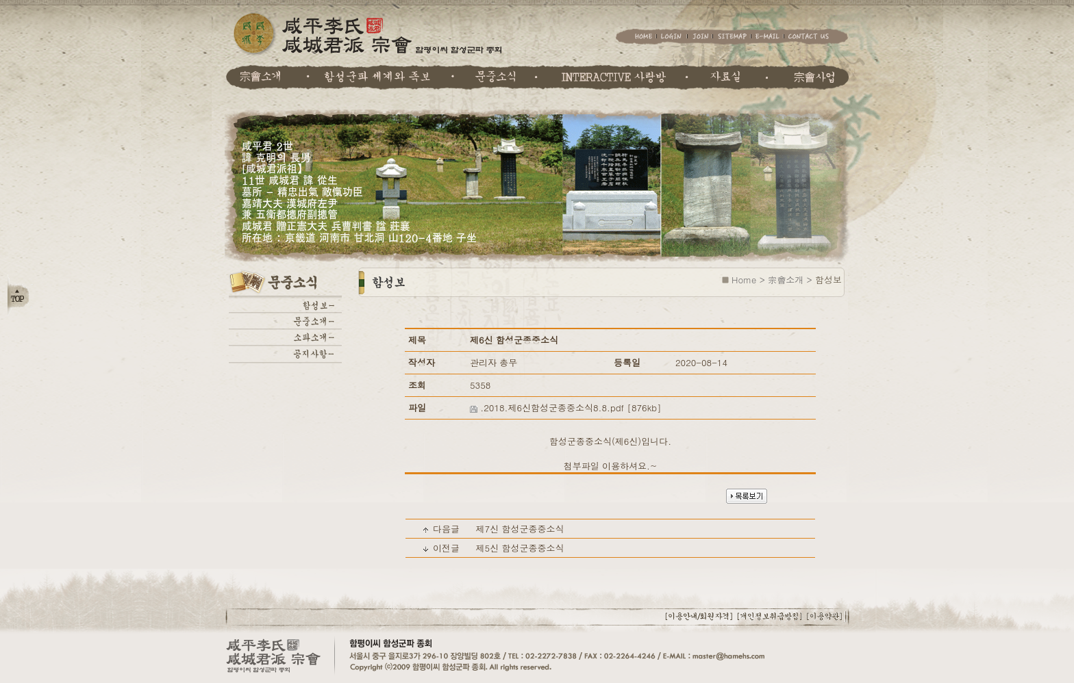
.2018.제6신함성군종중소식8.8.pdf (552, 407)
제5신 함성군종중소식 (519, 547)
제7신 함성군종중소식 (519, 528)
